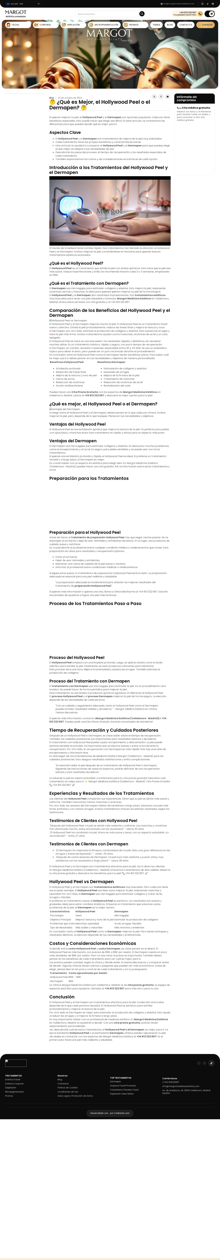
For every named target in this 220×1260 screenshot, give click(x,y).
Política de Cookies (68, 1087)
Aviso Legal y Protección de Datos (75, 1096)
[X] (154, 96)
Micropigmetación (14, 1092)
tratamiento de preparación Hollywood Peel (97, 537)
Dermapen (115, 1081)
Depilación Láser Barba (122, 1094)
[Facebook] (161, 96)
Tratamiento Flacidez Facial (124, 1090)
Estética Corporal (14, 1083)
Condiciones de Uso (68, 1092)
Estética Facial (12, 1079)
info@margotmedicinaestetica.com (180, 1086)
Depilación (10, 1087)
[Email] (167, 96)
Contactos (63, 1083)
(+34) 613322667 (170, 1082)
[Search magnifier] (142, 13)
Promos (9, 1096)
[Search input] (108, 14)
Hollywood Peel (77, 798)
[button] (210, 14)
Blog (51, 97)
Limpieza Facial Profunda (123, 1085)
